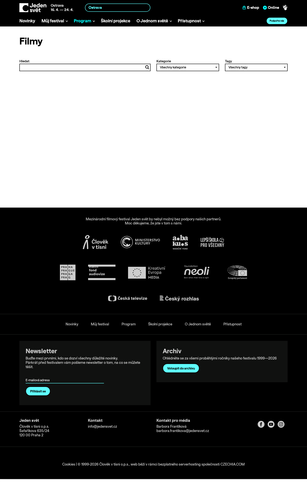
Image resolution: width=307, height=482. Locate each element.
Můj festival (53, 20)
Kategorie (187, 65)
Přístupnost (189, 20)
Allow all (274, 453)
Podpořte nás (277, 20)
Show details (60, 477)
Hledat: (85, 65)
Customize (274, 461)
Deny (274, 469)
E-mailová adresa (38, 374)
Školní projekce (115, 20)
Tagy (256, 65)
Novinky (27, 20)
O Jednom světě (152, 20)
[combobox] (117, 8)
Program (82, 20)
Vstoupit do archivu (181, 368)
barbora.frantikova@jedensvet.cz (182, 431)
